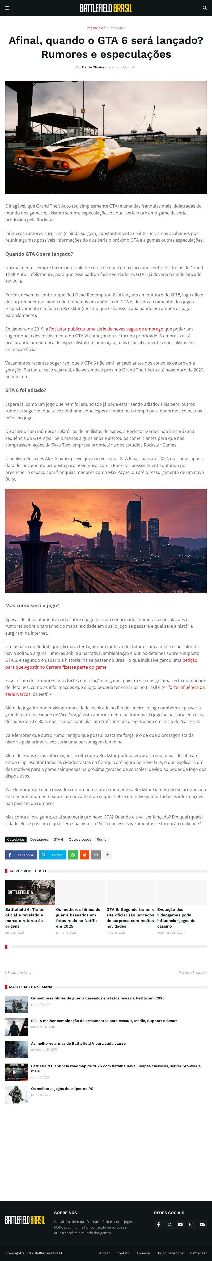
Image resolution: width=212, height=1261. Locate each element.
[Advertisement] (106, 1147)
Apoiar (104, 1253)
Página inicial (96, 28)
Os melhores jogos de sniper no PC (62, 1088)
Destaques (117, 28)
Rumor (102, 839)
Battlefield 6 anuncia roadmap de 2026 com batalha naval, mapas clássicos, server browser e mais (116, 1068)
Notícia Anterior (20, 972)
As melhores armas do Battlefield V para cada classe (78, 1043)
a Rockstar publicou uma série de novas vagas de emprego (104, 329)
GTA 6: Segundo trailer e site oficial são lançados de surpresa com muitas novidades (131, 918)
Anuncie (143, 1253)
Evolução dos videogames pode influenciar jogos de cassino (176, 918)
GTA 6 (58, 839)
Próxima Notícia (191, 972)
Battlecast (198, 1253)
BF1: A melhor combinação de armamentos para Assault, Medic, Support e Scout (104, 1021)
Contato (123, 1253)
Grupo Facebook (170, 1253)
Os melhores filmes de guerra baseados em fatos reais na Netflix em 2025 (78, 918)
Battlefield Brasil (48, 1253)
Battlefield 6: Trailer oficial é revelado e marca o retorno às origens (25, 918)
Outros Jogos (80, 839)
